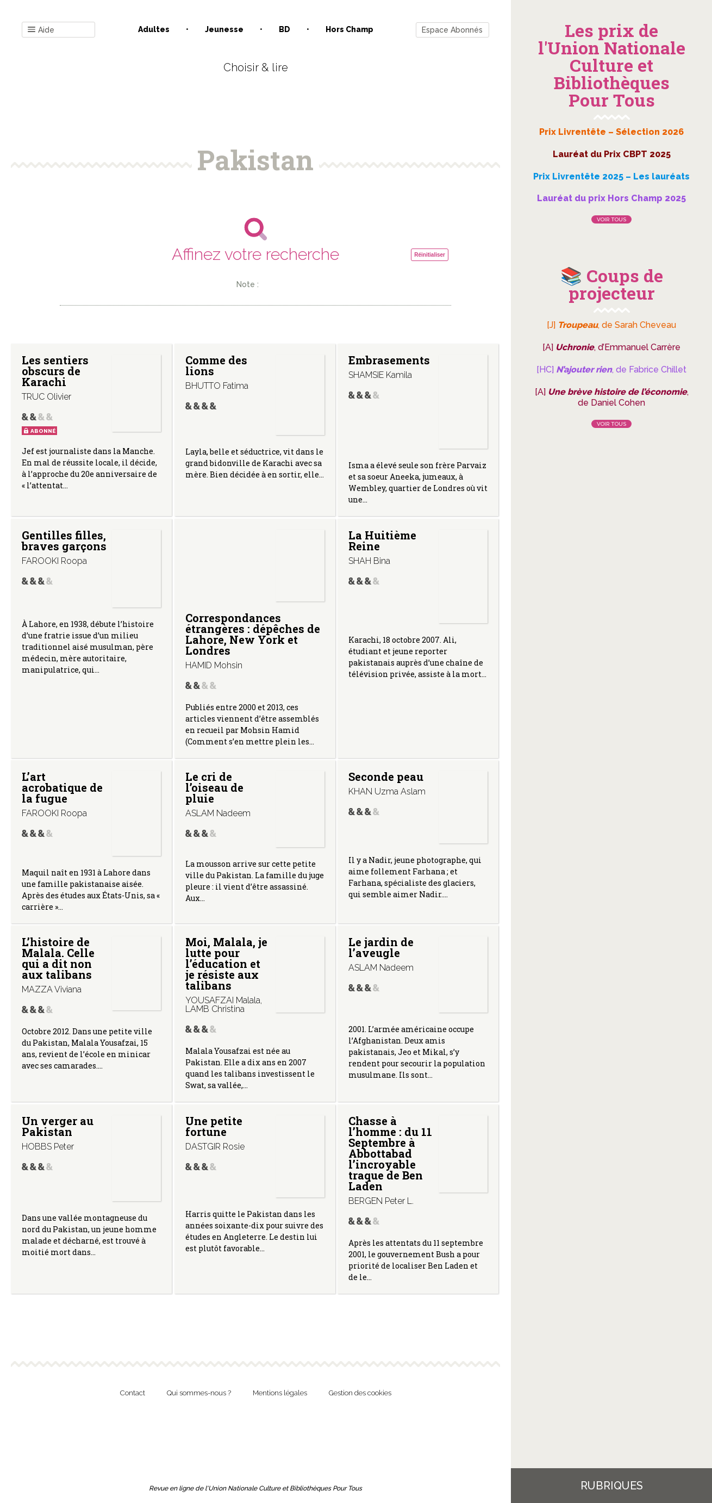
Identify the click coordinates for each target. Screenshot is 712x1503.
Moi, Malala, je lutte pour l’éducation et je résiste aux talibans (226, 963)
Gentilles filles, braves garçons (64, 540)
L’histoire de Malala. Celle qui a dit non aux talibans (58, 958)
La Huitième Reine (382, 540)
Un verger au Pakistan (57, 1126)
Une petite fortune (213, 1126)
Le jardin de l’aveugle (381, 947)
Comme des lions (216, 365)
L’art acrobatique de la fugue (62, 787)
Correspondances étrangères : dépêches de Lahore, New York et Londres (252, 634)
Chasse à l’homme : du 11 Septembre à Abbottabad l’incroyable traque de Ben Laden (390, 1153)
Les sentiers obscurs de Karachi (55, 371)
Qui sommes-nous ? (199, 1393)
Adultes (154, 29)
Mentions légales (280, 1393)
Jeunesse (224, 29)
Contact (132, 1393)
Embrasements (389, 360)
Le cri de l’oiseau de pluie (214, 787)
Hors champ (349, 29)
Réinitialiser (429, 255)
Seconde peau (385, 776)
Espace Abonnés (452, 30)
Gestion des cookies (360, 1393)
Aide (41, 30)
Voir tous (611, 219)
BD (284, 29)
